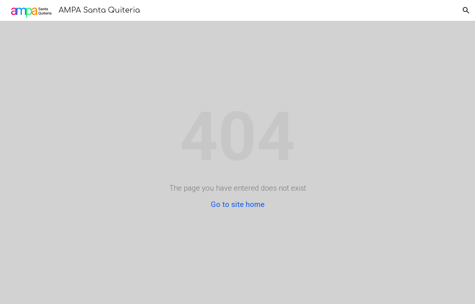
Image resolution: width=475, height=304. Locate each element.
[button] (466, 10)
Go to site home (238, 204)
